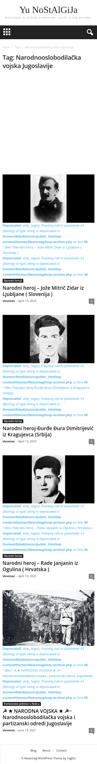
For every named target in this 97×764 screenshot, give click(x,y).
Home (6, 47)
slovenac (9, 301)
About (46, 750)
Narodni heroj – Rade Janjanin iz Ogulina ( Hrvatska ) (40, 566)
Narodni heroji (13, 280)
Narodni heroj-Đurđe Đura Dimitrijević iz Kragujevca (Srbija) (48, 431)
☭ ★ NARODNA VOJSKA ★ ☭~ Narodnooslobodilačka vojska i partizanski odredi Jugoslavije (39, 717)
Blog (33, 750)
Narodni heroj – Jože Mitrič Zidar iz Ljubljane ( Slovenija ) (43, 291)
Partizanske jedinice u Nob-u (22, 704)
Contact (61, 750)
